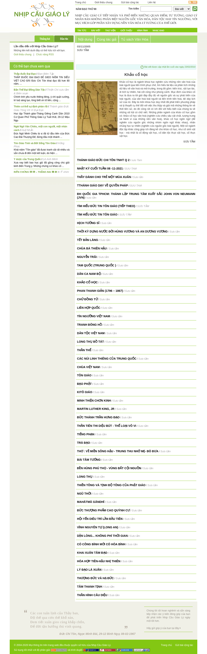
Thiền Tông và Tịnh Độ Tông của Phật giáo (111, 485)
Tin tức (81, 30)
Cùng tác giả (107, 39)
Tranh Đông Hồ (89, 324)
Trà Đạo (83, 442)
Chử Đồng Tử (87, 299)
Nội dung (85, 39)
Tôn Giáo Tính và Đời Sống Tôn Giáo (35, 143)
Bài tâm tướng (88, 459)
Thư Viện (110, 30)
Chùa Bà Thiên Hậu (92, 248)
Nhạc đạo (158, 30)
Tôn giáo (84, 375)
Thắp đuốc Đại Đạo (25, 73)
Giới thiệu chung (103, 2)
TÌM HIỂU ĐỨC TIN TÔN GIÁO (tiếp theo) (106, 206)
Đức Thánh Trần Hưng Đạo (98, 417)
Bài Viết (95, 30)
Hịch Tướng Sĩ (88, 223)
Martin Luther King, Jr (95, 408)
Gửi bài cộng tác (130, 2)
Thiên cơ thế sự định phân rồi (31, 106)
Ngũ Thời (84, 493)
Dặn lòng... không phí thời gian (102, 535)
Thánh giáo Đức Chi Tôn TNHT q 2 (103, 160)
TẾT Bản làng (87, 240)
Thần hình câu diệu (92, 595)
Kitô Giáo (84, 392)
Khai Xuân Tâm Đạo (92, 552)
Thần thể (84, 350)
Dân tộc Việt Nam (91, 333)
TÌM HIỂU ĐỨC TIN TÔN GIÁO (97, 214)
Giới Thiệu (126, 30)
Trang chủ (80, 2)
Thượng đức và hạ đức (95, 578)
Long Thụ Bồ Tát (90, 341)
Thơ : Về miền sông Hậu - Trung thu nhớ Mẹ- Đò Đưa (117, 451)
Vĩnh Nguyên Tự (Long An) (97, 527)
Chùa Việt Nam (88, 367)
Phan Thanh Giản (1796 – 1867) (100, 290)
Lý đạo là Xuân (89, 569)
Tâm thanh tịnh (89, 586)
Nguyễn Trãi (87, 256)
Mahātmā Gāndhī (90, 501)
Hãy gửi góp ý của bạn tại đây (163, 628)
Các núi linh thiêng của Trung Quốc (106, 358)
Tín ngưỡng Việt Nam (93, 316)
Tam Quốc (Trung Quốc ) (96, 265)
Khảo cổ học (87, 282)
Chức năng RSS (45, 54)
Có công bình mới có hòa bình (101, 544)
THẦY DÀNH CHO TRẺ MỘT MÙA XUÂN (104, 177)
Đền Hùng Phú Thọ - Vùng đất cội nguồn (109, 468)
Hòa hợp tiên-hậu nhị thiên (98, 561)
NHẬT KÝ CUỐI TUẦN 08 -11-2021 (100, 168)
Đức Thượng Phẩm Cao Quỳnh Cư (103, 510)
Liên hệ (152, 2)
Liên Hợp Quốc (88, 307)
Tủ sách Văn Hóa (134, 39)
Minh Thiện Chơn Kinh (94, 400)
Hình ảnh (142, 30)
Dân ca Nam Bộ (89, 273)
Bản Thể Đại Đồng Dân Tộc (29, 89)
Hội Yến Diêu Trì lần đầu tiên (100, 518)
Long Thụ (84, 476)
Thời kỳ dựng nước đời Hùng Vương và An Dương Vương (122, 231)
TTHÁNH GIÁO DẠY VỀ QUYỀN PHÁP (102, 185)
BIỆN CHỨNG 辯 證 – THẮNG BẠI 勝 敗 (35, 172)
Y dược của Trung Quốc (27, 159)
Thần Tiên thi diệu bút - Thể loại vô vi (106, 425)
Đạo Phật (84, 383)
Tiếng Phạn (85, 434)
